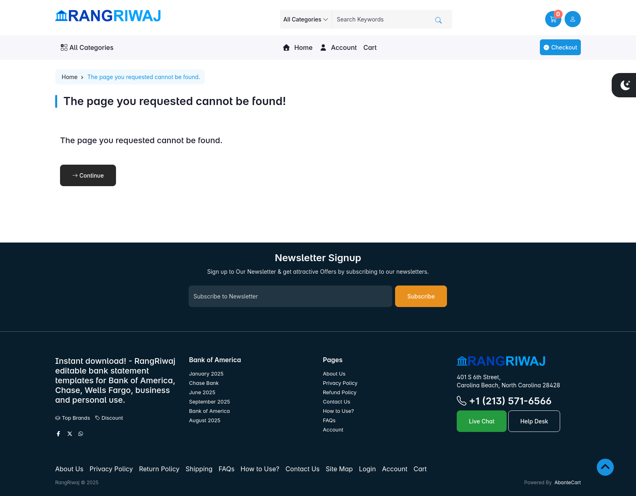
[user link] (573, 19)
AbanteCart (567, 482)
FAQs (329, 420)
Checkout (560, 47)
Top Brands (72, 418)
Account (333, 430)
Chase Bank (204, 383)
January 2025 (206, 374)
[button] (553, 19)
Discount (109, 418)
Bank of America (209, 411)
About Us (334, 374)
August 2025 (204, 420)
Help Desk (534, 421)
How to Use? (338, 411)
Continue (88, 175)
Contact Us (336, 402)
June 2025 (202, 392)
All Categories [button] (87, 47)
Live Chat (481, 421)
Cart (370, 47)
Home (297, 47)
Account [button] (338, 47)
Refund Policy (340, 392)
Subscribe (421, 296)
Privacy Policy (340, 383)
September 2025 (209, 402)
